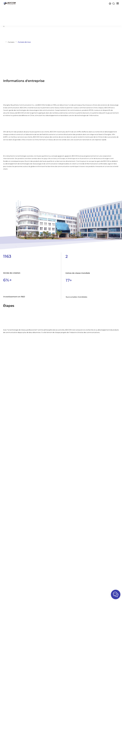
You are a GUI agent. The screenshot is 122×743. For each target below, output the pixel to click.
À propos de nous (24, 42)
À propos (11, 42)
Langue (110, 3)
